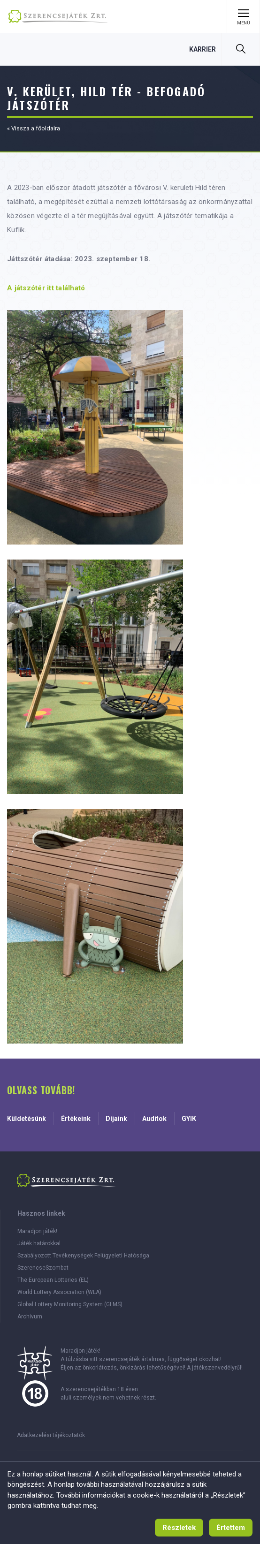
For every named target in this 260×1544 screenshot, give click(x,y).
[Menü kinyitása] (243, 16)
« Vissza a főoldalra (33, 128)
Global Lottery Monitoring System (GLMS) (69, 1304)
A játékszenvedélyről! (215, 1367)
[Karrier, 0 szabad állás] (203, 49)
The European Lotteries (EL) (53, 1280)
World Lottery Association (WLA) (59, 1292)
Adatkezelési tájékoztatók (51, 1435)
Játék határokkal (39, 1243)
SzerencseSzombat (43, 1267)
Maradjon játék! (37, 1231)
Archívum (29, 1316)
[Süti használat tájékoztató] (179, 1528)
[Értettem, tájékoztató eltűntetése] (230, 1528)
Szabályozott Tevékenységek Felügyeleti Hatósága (83, 1255)
